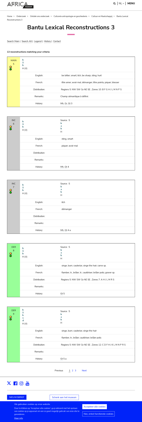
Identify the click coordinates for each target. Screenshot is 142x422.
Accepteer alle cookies (95, 408)
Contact (57, 41)
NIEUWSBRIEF (16, 397)
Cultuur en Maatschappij (101, 16)
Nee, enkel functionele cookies (98, 415)
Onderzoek (21, 16)
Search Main (13, 41)
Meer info (18, 420)
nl (122, 3)
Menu (131, 3)
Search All (27, 41)
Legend (38, 41)
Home (9, 16)
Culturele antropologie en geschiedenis (70, 16)
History (47, 41)
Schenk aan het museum (64, 397)
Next (84, 370)
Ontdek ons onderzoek (39, 16)
